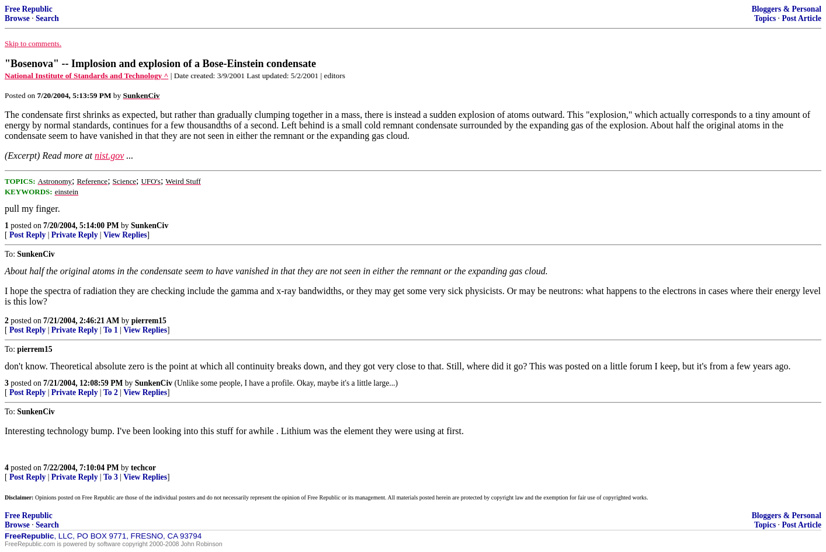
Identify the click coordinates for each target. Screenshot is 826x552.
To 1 (110, 330)
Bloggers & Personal (786, 9)
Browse (17, 18)
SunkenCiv (149, 225)
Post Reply (27, 234)
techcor (143, 467)
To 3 (110, 477)
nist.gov (109, 155)
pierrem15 (148, 320)
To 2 (110, 392)
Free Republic (29, 9)
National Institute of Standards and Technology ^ (86, 75)
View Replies (125, 234)
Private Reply (74, 234)
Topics (765, 18)
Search (47, 18)
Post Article (801, 18)
